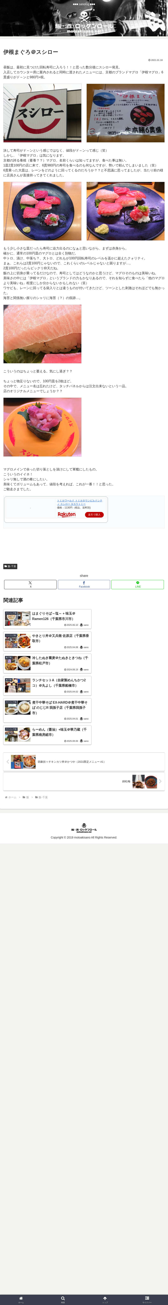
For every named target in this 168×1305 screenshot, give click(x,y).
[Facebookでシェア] (84, 584)
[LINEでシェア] (137, 584)
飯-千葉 (10, 566)
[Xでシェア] (30, 584)
